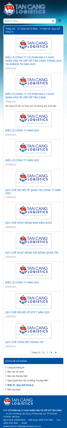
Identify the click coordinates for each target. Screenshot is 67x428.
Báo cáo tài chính (16, 372)
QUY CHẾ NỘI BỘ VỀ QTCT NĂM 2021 (27, 312)
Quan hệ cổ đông (29, 28)
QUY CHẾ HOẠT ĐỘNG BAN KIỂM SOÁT (28, 222)
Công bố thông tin (16, 367)
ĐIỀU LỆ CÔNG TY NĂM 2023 (22, 130)
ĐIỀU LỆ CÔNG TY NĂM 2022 (22, 160)
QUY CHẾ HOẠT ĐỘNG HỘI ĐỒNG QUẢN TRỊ (31, 252)
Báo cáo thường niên (18, 376)
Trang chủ (10, 28)
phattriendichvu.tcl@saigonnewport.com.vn (22, 426)
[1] (43, 352)
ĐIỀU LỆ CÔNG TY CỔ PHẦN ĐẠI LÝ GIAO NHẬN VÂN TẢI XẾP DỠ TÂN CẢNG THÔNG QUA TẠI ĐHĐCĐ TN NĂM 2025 (33, 61)
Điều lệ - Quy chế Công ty (21, 385)
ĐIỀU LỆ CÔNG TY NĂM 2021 (22, 282)
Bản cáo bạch (14, 389)
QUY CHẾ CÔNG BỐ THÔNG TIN (24, 342)
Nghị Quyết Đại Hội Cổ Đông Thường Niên (28, 380)
